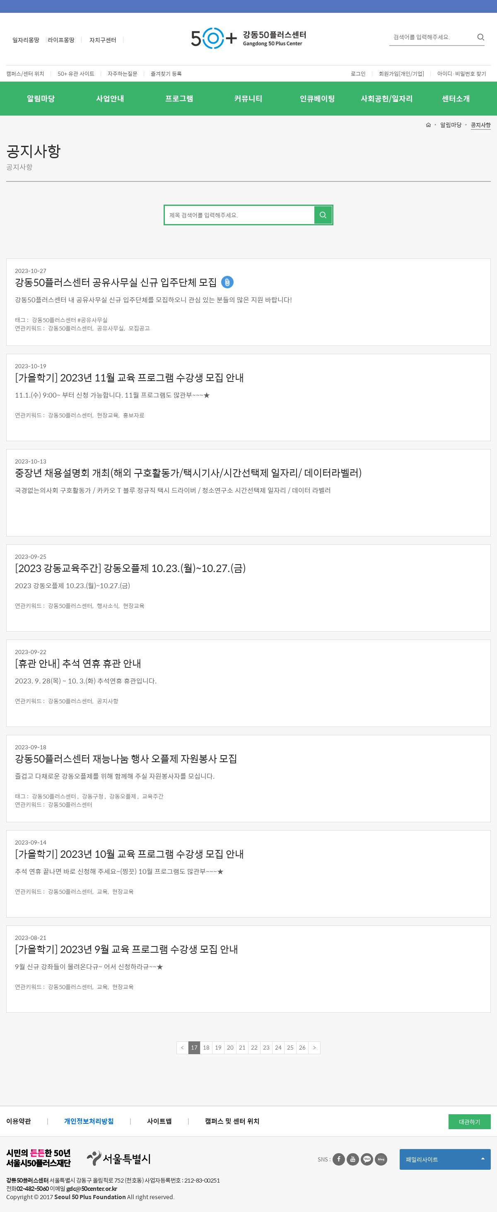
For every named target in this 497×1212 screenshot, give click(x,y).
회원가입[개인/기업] (401, 73)
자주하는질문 (123, 73)
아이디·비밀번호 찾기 (461, 73)
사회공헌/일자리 (387, 98)
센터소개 (456, 98)
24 (278, 1047)
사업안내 (110, 98)
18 (206, 1047)
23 (266, 1047)
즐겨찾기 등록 (166, 73)
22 (254, 1047)
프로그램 (179, 98)
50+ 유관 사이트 (76, 73)
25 (290, 1047)
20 (230, 1047)
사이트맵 (159, 1121)
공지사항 (481, 125)
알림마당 (41, 98)
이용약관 (18, 1121)
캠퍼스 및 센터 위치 (232, 1121)
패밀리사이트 (445, 1162)
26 (302, 1047)
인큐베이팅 (317, 98)
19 (218, 1047)
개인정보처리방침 (89, 1121)
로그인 (358, 73)
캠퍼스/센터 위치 (25, 73)
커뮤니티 (248, 98)
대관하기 (469, 1121)
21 (242, 1047)
